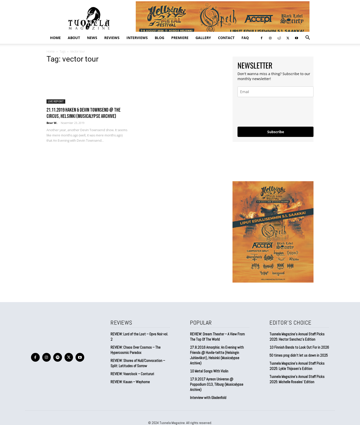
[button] (308, 38)
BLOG (159, 37)
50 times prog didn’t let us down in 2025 (299, 355)
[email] (276, 91)
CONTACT (226, 37)
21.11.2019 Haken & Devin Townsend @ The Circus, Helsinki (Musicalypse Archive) (83, 113)
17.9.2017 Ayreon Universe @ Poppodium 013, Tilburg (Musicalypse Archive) (216, 384)
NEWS (92, 37)
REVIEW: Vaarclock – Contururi (132, 373)
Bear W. (51, 123)
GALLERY (203, 37)
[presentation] (276, 112)
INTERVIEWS (137, 37)
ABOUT (74, 37)
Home (55, 37)
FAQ (245, 37)
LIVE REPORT (56, 101)
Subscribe (275, 131)
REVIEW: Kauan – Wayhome (130, 381)
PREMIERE (179, 37)
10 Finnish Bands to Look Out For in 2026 (299, 347)
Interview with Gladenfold (208, 397)
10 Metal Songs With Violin (209, 371)
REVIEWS (112, 37)
